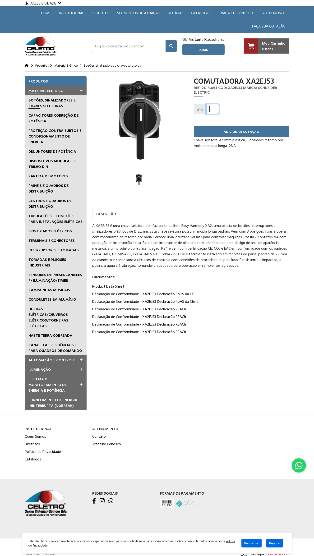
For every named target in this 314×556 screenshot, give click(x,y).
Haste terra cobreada (50, 335)
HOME (46, 13)
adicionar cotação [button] (241, 131)
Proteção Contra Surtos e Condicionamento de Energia (54, 136)
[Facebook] (94, 501)
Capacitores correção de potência (53, 118)
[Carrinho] (266, 46)
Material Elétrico (46, 90)
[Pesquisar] (171, 46)
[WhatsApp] (110, 501)
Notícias (175, 13)
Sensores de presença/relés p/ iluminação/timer (55, 277)
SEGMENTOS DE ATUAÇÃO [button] (138, 13)
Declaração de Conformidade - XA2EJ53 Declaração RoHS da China (145, 301)
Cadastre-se (215, 39)
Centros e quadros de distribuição (50, 203)
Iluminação (39, 369)
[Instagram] (102, 501)
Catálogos (201, 13)
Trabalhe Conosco (236, 13)
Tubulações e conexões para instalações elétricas (55, 218)
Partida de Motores (48, 176)
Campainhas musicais (49, 290)
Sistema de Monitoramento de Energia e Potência (47, 384)
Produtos (101, 13)
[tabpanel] (190, 279)
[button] (129, 46)
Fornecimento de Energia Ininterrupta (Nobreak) (52, 402)
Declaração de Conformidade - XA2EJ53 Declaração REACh (139, 309)
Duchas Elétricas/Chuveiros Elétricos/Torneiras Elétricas (48, 317)
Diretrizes (32, 444)
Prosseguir (251, 543)
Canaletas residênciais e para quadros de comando (55, 347)
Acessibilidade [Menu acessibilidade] (43, 3)
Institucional (71, 13)
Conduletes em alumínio (52, 299)
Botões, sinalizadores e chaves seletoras (51, 103)
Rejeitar (274, 543)
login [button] (203, 49)
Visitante (196, 39)
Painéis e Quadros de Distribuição (48, 188)
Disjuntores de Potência (52, 151)
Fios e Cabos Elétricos (50, 231)
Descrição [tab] (106, 214)
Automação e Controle (51, 360)
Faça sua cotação (269, 26)
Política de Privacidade (43, 451)
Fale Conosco (273, 13)
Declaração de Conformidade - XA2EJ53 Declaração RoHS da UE (143, 294)
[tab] (56, 81)
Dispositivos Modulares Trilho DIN (52, 163)
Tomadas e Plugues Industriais (47, 262)
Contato (99, 436)
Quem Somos (35, 436)
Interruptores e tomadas (53, 250)
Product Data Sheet (108, 286)
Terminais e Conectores (51, 240)
